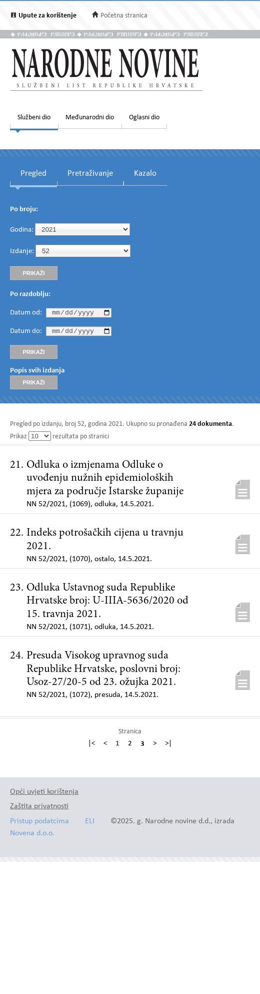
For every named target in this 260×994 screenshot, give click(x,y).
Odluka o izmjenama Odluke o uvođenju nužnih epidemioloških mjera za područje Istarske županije (105, 481)
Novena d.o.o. (32, 836)
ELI (89, 824)
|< (91, 747)
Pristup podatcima (39, 824)
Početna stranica (124, 15)
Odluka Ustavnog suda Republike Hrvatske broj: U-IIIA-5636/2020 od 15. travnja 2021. (107, 604)
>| (168, 747)
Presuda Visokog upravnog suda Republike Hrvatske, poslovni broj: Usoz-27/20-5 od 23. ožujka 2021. (103, 671)
